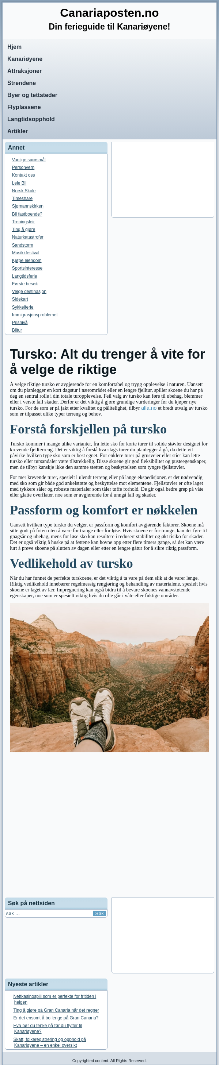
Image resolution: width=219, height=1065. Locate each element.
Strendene (21, 83)
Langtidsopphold (31, 119)
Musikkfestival (25, 252)
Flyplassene (24, 107)
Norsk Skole (24, 190)
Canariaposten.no (109, 12)
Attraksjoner (24, 71)
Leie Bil (19, 183)
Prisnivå (20, 322)
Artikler (17, 131)
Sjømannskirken (28, 206)
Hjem (14, 47)
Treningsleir (23, 221)
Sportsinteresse (27, 268)
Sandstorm (22, 245)
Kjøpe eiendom (27, 260)
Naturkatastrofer (28, 237)
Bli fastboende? (27, 214)
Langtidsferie (24, 276)
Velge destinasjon (29, 291)
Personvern (23, 167)
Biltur (17, 330)
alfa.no (148, 408)
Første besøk (25, 283)
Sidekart (20, 299)
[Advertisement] (163, 179)
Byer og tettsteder (32, 95)
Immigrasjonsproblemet (35, 314)
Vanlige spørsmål (29, 159)
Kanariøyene (24, 59)
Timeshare (22, 198)
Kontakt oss (23, 175)
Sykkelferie (23, 307)
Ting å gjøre (23, 229)
